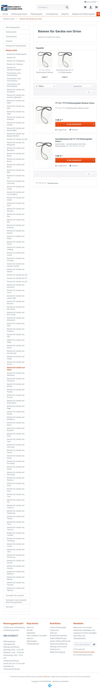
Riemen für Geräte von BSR (15, 171)
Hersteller (9, 607)
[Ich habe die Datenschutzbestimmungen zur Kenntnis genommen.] (74, 649)
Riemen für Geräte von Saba (15, 440)
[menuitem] (53, 8)
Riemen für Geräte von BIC (17, 139)
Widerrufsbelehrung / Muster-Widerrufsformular (60, 639)
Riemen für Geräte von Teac (15, 495)
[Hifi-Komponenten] (19, 14)
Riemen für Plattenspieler (17, 54)
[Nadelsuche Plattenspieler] (83, 14)
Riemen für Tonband (15, 64)
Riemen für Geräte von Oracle (15, 363)
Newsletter (31, 633)
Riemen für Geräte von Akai (15, 107)
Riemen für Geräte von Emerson (15, 226)
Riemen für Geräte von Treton (15, 545)
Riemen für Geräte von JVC (17, 281)
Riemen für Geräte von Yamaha (15, 583)
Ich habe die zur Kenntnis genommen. (84, 652)
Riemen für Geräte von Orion (16, 368)
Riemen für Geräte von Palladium (15, 374)
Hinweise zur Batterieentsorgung (57, 650)
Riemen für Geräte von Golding (15, 248)
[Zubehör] (65, 14)
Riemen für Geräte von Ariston (15, 124)
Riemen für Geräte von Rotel (15, 435)
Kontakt (30, 630)
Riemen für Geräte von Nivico (15, 346)
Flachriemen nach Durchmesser (14, 74)
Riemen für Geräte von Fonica (15, 243)
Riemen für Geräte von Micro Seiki (15, 313)
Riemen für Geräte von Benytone (15, 149)
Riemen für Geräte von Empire (15, 232)
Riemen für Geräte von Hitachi (15, 270)
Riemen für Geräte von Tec (15, 501)
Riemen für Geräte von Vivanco (15, 567)
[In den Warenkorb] (75, 124)
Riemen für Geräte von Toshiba (15, 534)
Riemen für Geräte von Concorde (15, 182)
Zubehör (9, 41)
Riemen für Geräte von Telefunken (15, 512)
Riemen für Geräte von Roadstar (15, 429)
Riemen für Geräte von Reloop (15, 413)
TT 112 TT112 (41, 183)
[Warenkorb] (96, 7)
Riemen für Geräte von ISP (17, 275)
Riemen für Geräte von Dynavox (15, 210)
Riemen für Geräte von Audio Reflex (15, 129)
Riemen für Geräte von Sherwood (15, 473)
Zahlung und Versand (58, 646)
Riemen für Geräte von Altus (15, 113)
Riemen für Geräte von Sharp (15, 468)
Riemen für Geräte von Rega (15, 407)
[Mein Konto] (90, 7)
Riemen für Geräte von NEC (15, 335)
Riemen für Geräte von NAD (15, 324)
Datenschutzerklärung (58, 644)
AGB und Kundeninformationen (58, 634)
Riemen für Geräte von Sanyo (15, 457)
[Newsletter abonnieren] (94, 644)
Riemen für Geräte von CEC (15, 176)
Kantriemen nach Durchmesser (13, 85)
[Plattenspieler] (36, 14)
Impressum (54, 630)
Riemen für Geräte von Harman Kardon (15, 265)
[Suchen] (67, 7)
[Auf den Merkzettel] (74, 129)
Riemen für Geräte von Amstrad (15, 118)
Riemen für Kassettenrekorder (14, 68)
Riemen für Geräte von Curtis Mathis (15, 193)
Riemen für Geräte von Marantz (15, 302)
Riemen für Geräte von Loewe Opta (15, 297)
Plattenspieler (11, 32)
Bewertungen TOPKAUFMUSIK (33, 642)
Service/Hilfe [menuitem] (90, 2)
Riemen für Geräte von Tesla (15, 523)
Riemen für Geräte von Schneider (15, 462)
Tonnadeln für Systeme (15, 595)
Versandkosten (45, 677)
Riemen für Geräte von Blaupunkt (15, 143)
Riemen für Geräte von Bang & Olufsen (15, 135)
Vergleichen (61, 130)
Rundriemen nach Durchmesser (14, 79)
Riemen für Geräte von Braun (15, 160)
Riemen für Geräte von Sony (15, 490)
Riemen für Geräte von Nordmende (15, 352)
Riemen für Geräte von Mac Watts (15, 308)
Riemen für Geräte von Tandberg (15, 539)
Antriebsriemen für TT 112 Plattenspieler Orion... (64, 71)
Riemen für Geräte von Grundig (15, 259)
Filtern (40, 86)
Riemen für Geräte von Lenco (15, 291)
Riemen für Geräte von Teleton (15, 517)
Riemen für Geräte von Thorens (15, 528)
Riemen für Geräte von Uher (15, 550)
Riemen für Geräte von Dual (15, 204)
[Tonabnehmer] (52, 14)
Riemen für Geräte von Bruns (15, 165)
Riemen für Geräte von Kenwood (15, 286)
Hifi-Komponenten (13, 27)
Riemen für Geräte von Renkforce (15, 418)
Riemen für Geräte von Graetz (15, 254)
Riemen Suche (11, 50)
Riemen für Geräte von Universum (15, 556)
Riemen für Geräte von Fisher (15, 237)
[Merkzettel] (85, 7)
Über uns (30, 627)
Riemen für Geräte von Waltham (15, 572)
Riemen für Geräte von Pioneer (15, 390)
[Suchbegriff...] (53, 7)
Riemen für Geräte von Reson (15, 424)
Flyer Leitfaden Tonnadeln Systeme (37, 636)
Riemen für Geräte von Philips (15, 385)
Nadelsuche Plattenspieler (16, 46)
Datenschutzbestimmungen (84, 652)
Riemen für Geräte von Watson (15, 578)
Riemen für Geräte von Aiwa (15, 101)
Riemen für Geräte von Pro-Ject (15, 396)
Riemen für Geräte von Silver (15, 484)
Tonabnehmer (11, 36)
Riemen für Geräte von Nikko (15, 341)
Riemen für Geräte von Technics (15, 506)
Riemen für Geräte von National (15, 330)
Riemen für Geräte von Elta (15, 221)
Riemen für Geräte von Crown (15, 188)
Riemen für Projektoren (16, 61)
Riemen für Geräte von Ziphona (15, 589)
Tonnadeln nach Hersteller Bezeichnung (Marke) (16, 601)
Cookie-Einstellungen (58, 627)
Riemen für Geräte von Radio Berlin (15, 402)
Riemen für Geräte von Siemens (15, 479)
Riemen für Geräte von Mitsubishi (15, 319)
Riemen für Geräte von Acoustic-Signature (15, 96)
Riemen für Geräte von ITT (17, 278)
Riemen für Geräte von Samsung (15, 446)
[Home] (5, 14)
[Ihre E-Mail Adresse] (82, 644)
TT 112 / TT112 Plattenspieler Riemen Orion (44, 71)
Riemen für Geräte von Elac (15, 215)
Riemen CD (11, 57)
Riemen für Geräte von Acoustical (15, 90)
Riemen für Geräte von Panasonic (15, 379)
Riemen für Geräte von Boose (15, 154)
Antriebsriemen (52, 183)
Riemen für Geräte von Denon (15, 199)
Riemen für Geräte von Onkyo (15, 357)
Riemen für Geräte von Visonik (15, 561)
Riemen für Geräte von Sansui (15, 451)
